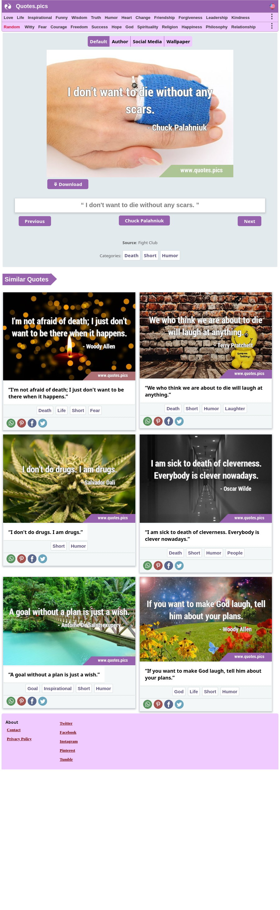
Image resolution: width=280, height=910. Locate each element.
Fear (42, 27)
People (235, 552)
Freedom (79, 27)
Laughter (235, 408)
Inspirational (40, 17)
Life (20, 17)
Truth (96, 17)
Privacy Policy (19, 738)
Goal (32, 688)
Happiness (192, 27)
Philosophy (217, 27)
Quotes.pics (32, 6)
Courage (58, 27)
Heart (127, 17)
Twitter (66, 723)
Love (8, 17)
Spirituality (147, 27)
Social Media (147, 41)
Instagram (69, 741)
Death (131, 255)
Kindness (240, 17)
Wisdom (79, 17)
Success (99, 27)
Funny (62, 17)
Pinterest (67, 750)
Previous (35, 221)
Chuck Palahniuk (144, 220)
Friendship (164, 17)
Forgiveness (191, 17)
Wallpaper (178, 41)
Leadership (217, 17)
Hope (117, 27)
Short (150, 255)
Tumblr (66, 759)
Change (143, 17)
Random (12, 27)
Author (120, 41)
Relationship (243, 27)
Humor (111, 17)
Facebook (68, 732)
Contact (14, 729)
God (129, 27)
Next (249, 221)
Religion (170, 27)
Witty (30, 27)
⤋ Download (68, 184)
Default (98, 41)
